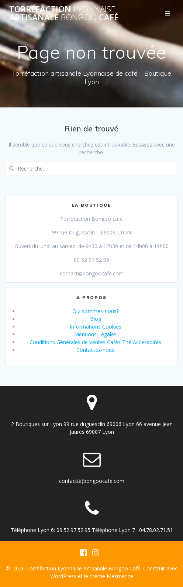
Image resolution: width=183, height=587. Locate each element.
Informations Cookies (95, 326)
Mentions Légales (95, 334)
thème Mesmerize (111, 576)
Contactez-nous (95, 349)
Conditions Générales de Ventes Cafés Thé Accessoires (95, 342)
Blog (95, 318)
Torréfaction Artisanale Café (63, 13)
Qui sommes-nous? (95, 311)
